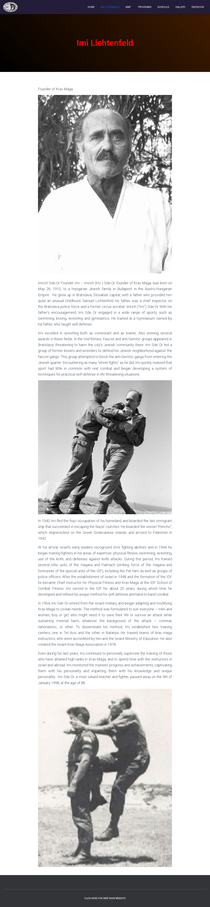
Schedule (163, 7)
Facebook (198, 7)
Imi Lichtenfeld (110, 7)
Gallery (180, 7)
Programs (144, 7)
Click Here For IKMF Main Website (105, 898)
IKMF (128, 7)
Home (91, 7)
